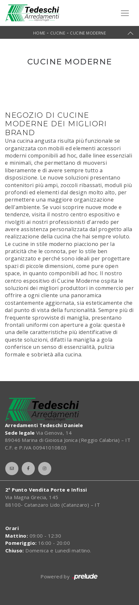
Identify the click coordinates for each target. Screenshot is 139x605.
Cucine (57, 33)
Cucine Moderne (88, 33)
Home (39, 33)
